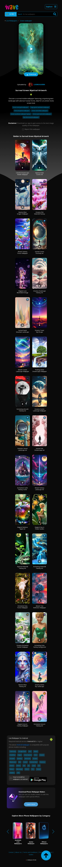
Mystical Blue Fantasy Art (22, 685)
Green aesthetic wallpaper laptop (21, 114)
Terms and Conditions (30, 852)
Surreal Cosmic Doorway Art (39, 252)
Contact (11, 852)
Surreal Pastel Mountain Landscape (22, 331)
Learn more (31, 804)
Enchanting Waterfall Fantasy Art (39, 567)
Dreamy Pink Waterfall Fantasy (39, 213)
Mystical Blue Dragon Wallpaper (22, 213)
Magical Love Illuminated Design (22, 292)
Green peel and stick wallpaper (42, 114)
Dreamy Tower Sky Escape (39, 331)
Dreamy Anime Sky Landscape (39, 685)
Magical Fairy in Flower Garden (39, 528)
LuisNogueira (36, 84)
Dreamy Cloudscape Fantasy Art (39, 292)
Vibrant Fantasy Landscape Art (39, 488)
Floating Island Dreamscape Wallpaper (39, 370)
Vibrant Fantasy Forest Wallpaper (22, 252)
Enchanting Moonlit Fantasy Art (22, 410)
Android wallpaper (23, 745)
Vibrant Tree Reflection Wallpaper (39, 607)
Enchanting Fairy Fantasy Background (39, 646)
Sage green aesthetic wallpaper (40, 107)
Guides (31, 854)
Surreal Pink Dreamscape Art (39, 449)
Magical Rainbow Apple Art (22, 528)
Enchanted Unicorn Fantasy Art (39, 725)
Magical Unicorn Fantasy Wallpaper (22, 725)
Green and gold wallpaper (20, 107)
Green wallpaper (26, 21)
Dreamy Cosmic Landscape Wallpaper (39, 410)
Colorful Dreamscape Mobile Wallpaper (22, 173)
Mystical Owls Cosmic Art (39, 173)
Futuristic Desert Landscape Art (22, 449)
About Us (18, 852)
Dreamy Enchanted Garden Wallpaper (22, 646)
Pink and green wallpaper (22, 111)
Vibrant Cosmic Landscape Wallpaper (22, 370)
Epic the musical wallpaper (31, 117)
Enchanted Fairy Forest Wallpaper (22, 607)
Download (31, 74)
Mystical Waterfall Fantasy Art (22, 567)
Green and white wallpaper (40, 111)
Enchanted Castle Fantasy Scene (22, 488)
